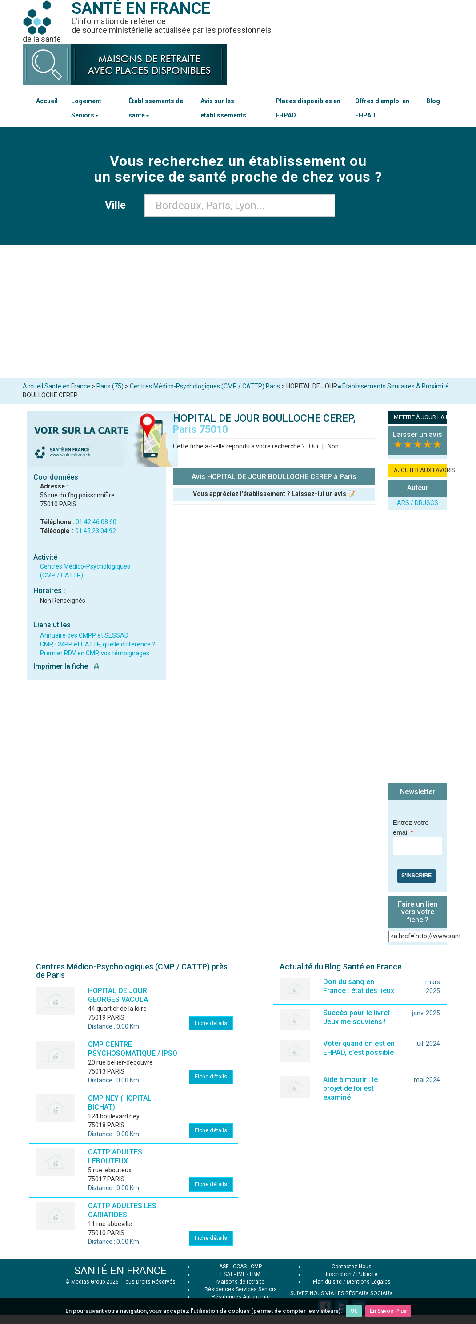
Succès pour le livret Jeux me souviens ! (356, 1017)
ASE (224, 1266)
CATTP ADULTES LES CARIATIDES (122, 1210)
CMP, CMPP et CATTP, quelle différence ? (97, 644)
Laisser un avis (417, 434)
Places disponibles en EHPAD (308, 108)
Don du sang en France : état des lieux (358, 986)
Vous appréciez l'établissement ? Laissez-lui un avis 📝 (274, 493)
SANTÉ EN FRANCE (120, 1270)
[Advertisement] (238, 311)
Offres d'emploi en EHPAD (382, 108)
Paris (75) (110, 386)
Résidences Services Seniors (240, 1289)
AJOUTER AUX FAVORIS (420, 470)
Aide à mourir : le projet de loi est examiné (350, 1088)
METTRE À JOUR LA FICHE (420, 417)
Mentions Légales (369, 1282)
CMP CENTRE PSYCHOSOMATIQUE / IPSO (132, 1049)
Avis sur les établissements (223, 108)
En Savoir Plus (388, 1311)
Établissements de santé (155, 108)
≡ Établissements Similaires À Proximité (393, 386)
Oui (313, 446)
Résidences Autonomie (241, 1297)
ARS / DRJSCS (417, 502)
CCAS (240, 1266)
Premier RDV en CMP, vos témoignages (94, 653)
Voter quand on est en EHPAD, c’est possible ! (359, 1052)
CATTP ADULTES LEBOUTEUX (115, 1156)
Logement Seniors (86, 108)
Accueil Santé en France (56, 386)
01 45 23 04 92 (95, 530)
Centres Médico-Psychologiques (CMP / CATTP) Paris (205, 386)
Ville (118, 205)
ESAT (226, 1274)
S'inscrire (416, 875)
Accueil (47, 101)
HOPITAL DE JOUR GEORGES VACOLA (118, 995)
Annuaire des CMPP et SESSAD (84, 635)
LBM (255, 1274)
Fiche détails (211, 1023)
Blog (433, 101)
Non (333, 446)
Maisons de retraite (240, 1282)
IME (241, 1274)
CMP (256, 1266)
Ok (353, 1311)
